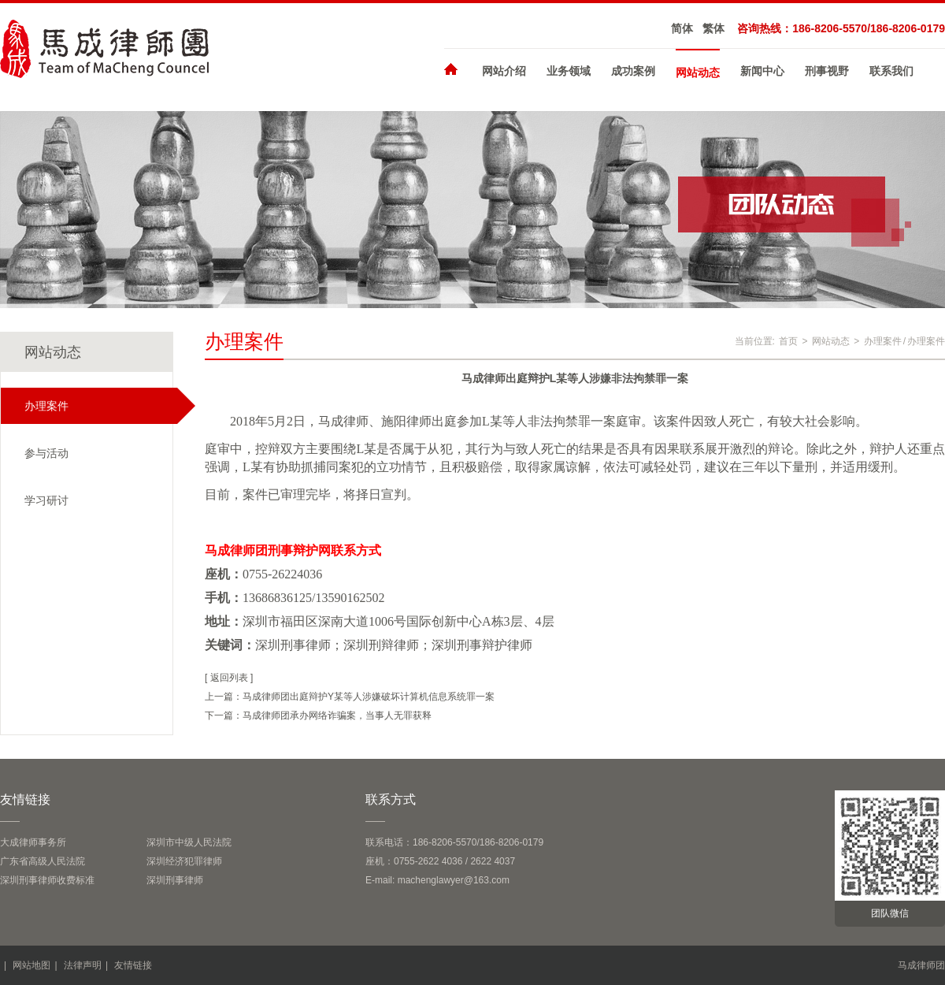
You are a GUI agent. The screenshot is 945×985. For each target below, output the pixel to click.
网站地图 (31, 965)
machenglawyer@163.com (454, 880)
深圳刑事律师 (174, 880)
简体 (682, 28)
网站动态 (698, 72)
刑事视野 (827, 71)
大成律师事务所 (33, 842)
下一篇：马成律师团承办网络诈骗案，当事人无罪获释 (318, 715)
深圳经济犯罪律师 (184, 861)
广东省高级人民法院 (42, 861)
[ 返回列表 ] (229, 677)
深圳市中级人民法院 (189, 842)
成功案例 (633, 71)
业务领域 (569, 71)
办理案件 (883, 341)
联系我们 (891, 71)
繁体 (713, 28)
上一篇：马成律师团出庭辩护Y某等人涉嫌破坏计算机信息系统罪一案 (350, 696)
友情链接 (133, 965)
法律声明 (83, 965)
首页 (788, 341)
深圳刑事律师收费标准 (47, 880)
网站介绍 (504, 71)
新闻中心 (762, 71)
